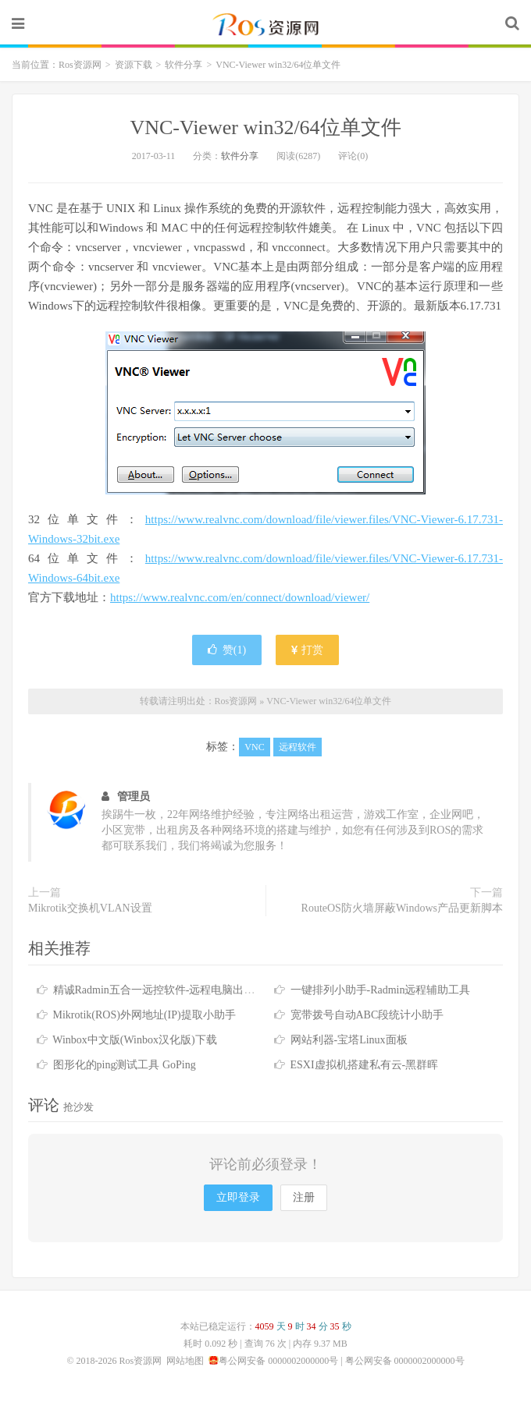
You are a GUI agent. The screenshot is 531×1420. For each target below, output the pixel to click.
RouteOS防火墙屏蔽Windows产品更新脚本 (402, 908)
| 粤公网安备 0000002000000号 (401, 1360)
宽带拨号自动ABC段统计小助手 (367, 1015)
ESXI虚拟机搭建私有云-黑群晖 (364, 1065)
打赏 (307, 650)
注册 (304, 1197)
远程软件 (297, 747)
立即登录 (238, 1197)
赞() (227, 650)
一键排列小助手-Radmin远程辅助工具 (380, 990)
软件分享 (183, 64)
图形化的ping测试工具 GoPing (124, 1065)
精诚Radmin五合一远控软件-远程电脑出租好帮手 (170, 990)
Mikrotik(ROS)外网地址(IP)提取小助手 (144, 1015)
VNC (254, 747)
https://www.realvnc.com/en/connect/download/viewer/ (239, 597)
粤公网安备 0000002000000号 (278, 1360)
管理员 (133, 796)
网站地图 (185, 1360)
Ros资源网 (265, 24)
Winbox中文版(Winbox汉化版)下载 (134, 1040)
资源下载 (133, 64)
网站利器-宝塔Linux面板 (349, 1040)
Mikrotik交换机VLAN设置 (90, 908)
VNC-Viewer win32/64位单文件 (265, 127)
